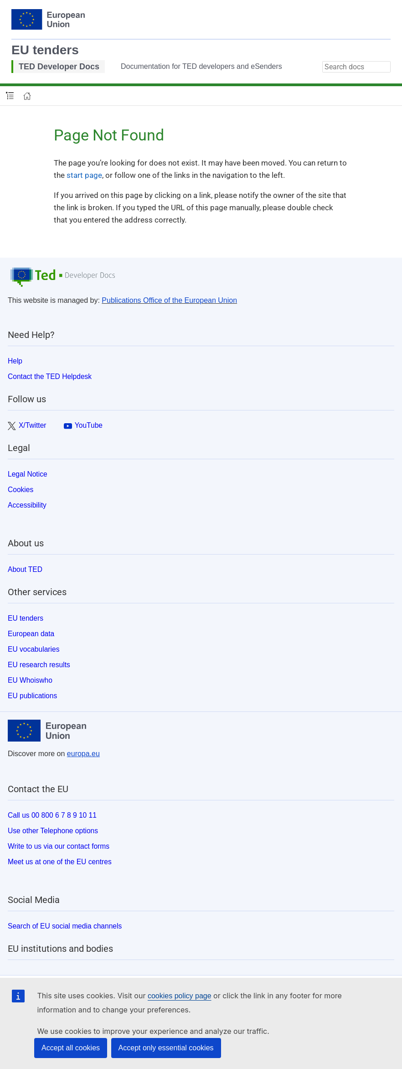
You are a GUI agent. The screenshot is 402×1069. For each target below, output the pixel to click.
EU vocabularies (33, 649)
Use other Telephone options (53, 831)
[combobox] (356, 67)
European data (31, 634)
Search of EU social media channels (65, 926)
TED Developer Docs (59, 66)
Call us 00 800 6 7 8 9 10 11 (52, 815)
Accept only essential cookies (166, 1048)
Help (15, 361)
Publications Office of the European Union (169, 300)
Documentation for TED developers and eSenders (201, 66)
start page (84, 175)
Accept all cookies (70, 1048)
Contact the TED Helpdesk (50, 376)
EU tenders (45, 50)
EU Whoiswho (30, 680)
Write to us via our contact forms (58, 846)
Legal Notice (27, 474)
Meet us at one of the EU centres (60, 862)
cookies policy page (179, 996)
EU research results (39, 665)
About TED (25, 569)
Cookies (20, 489)
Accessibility (27, 505)
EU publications (32, 696)
